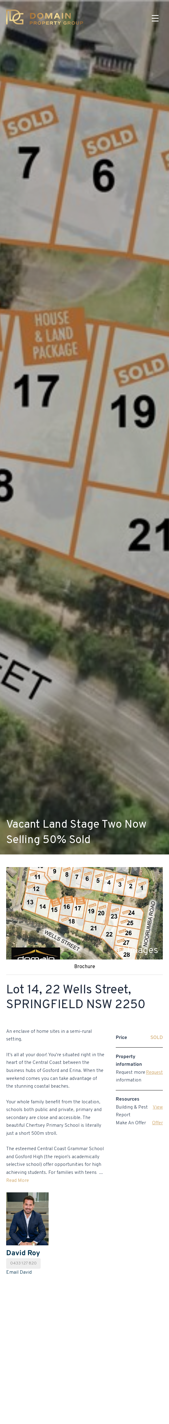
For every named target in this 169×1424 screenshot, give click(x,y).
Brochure (84, 967)
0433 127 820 (23, 1263)
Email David (19, 1272)
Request (154, 1072)
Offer (157, 1123)
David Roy (23, 1253)
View (158, 1107)
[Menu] (155, 18)
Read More (17, 1181)
